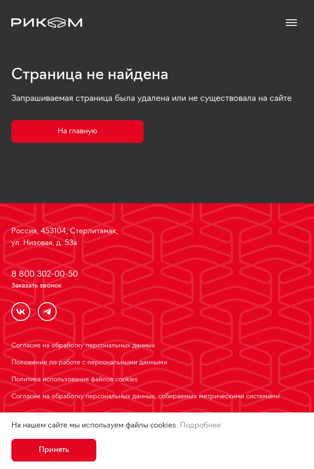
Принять (54, 450)
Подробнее (200, 425)
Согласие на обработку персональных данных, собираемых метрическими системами (145, 396)
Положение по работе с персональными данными (89, 362)
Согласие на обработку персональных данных (83, 345)
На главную (77, 131)
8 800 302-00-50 (44, 274)
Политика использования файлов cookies (74, 379)
